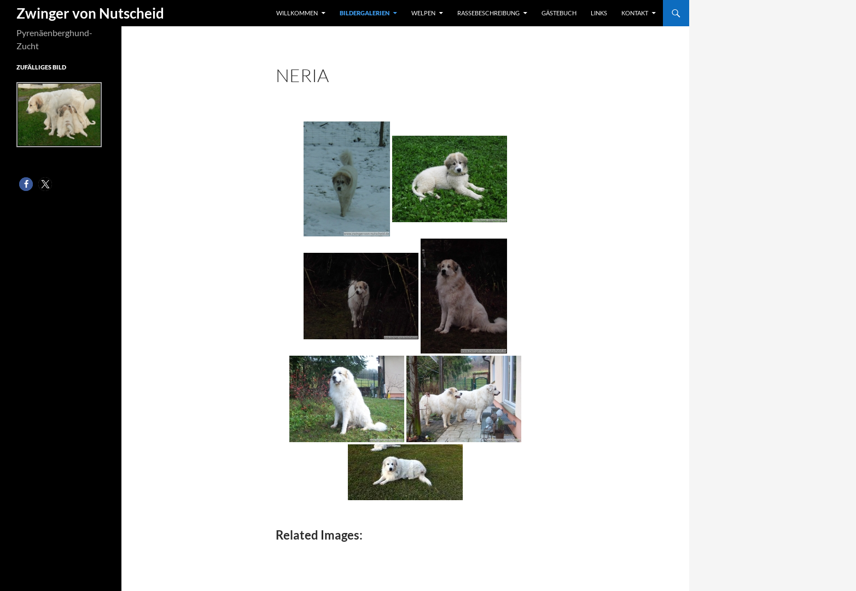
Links (599, 12)
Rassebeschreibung (488, 12)
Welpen (423, 12)
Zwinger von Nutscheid (90, 13)
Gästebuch (559, 12)
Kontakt (634, 12)
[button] (26, 184)
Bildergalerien (364, 12)
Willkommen (297, 12)
